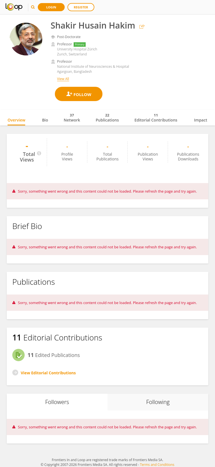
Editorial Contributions (155, 118)
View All (63, 78)
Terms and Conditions (157, 464)
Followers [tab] (57, 402)
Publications (107, 118)
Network (72, 118)
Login (51, 7)
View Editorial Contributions (48, 372)
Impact (200, 120)
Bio (45, 120)
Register (81, 7)
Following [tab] (158, 402)
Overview (16, 120)
